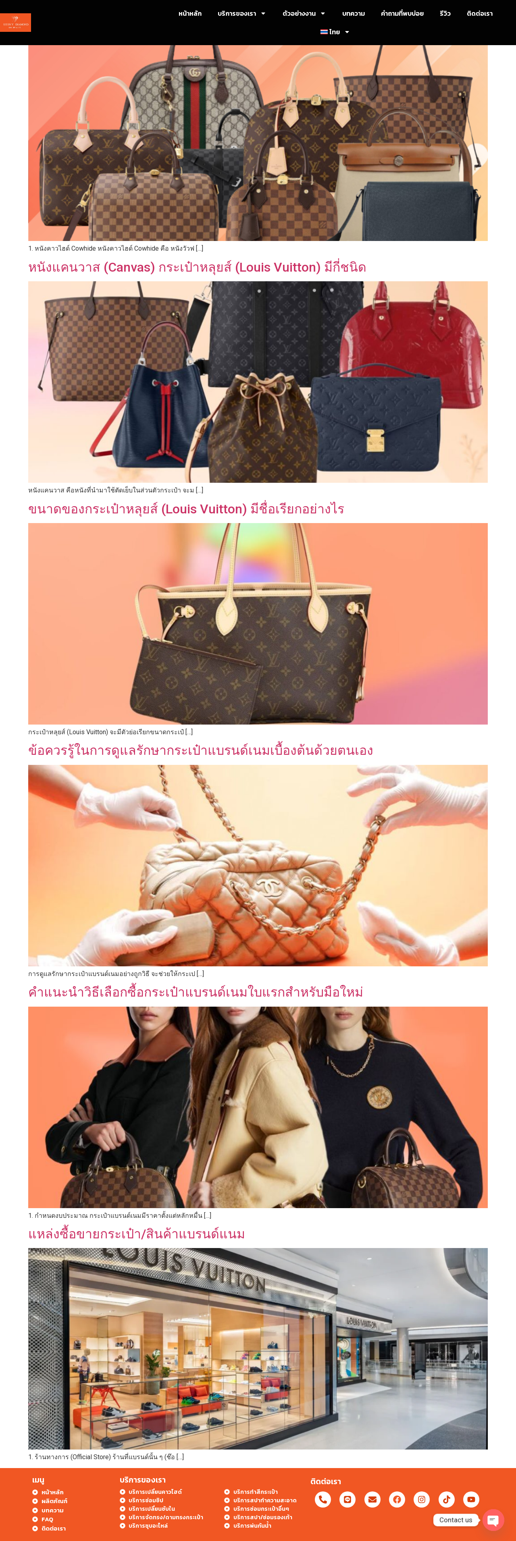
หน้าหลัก (190, 13)
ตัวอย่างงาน (304, 13)
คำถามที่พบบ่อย (402, 13)
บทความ (353, 13)
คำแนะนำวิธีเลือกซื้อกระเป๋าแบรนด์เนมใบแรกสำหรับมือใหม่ (195, 992)
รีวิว (445, 13)
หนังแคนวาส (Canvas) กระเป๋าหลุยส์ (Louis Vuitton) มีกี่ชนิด (197, 267)
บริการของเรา (242, 13)
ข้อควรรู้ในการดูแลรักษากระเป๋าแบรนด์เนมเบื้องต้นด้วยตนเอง (200, 750)
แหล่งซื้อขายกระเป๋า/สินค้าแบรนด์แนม (136, 1234)
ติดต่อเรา (480, 13)
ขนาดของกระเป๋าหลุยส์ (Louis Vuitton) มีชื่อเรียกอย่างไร (186, 509)
